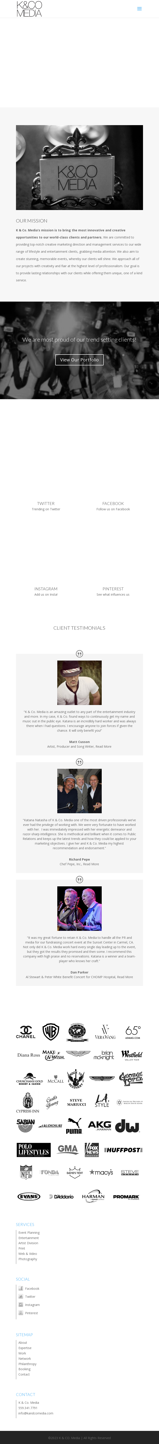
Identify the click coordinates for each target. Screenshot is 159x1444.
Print (21, 1248)
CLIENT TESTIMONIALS (79, 628)
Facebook (32, 1288)
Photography (27, 1259)
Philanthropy (27, 1364)
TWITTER (46, 503)
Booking (24, 1369)
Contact (24, 1374)
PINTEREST (113, 588)
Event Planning (29, 1232)
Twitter (30, 1296)
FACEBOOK (113, 503)
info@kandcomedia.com (35, 1413)
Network (24, 1358)
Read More (103, 746)
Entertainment (28, 1238)
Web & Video (27, 1254)
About (22, 1342)
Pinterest (31, 1313)
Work (22, 1353)
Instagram (32, 1305)
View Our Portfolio (79, 360)
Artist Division (28, 1243)
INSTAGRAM (46, 588)
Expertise (25, 1348)
